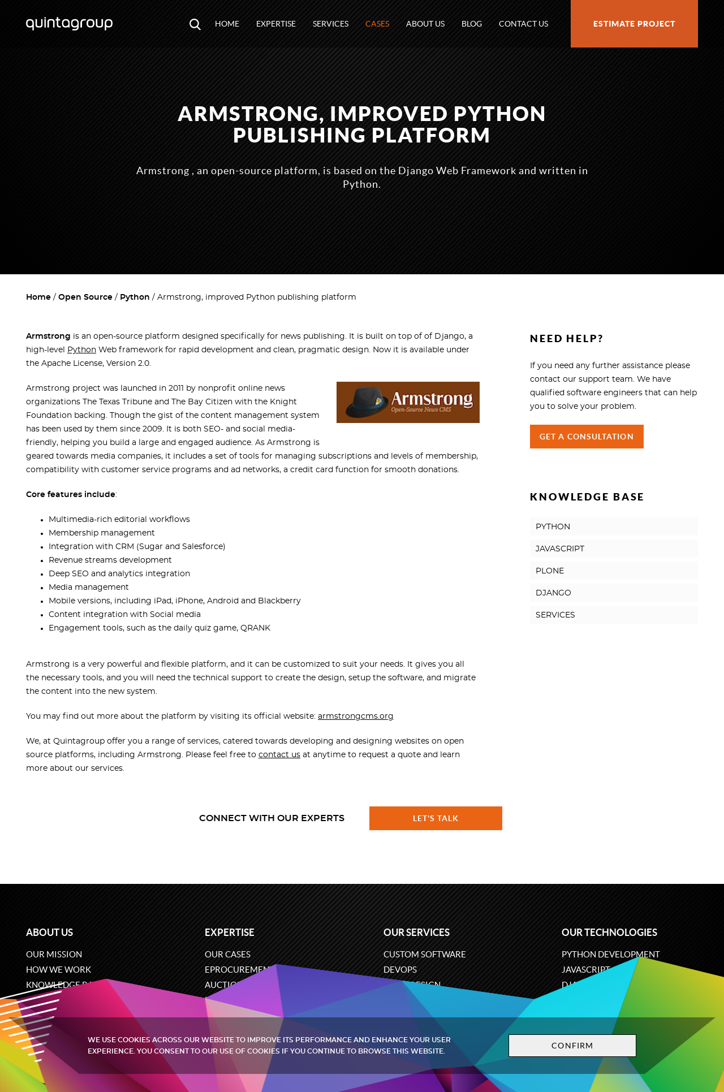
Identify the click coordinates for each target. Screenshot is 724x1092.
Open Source (85, 297)
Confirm (572, 1045)
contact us (279, 755)
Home (227, 23)
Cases (377, 23)
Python (135, 297)
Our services (416, 932)
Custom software (424, 954)
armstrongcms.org (356, 716)
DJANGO (553, 593)
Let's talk (436, 818)
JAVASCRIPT (560, 549)
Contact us (523, 23)
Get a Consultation (587, 436)
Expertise (276, 23)
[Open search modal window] (195, 24)
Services (330, 23)
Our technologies (609, 932)
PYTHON (553, 527)
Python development (611, 954)
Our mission (54, 954)
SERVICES (555, 615)
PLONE (550, 571)
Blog (472, 23)
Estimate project (634, 23)
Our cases (228, 954)
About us (425, 23)
